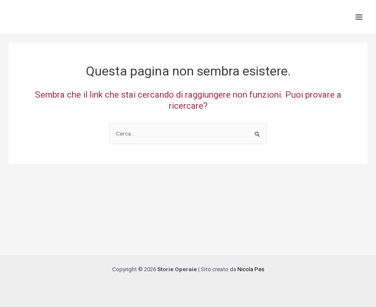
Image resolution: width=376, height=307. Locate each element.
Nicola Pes (250, 269)
